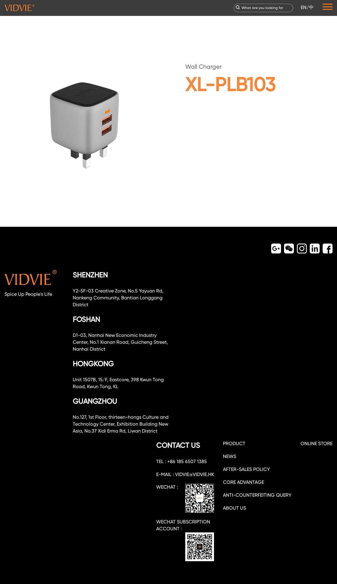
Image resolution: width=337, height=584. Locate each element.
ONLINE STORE (316, 443)
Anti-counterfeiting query (257, 495)
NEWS (229, 456)
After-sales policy (246, 469)
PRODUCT (234, 443)
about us (234, 508)
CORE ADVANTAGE (243, 482)
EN (303, 7)
